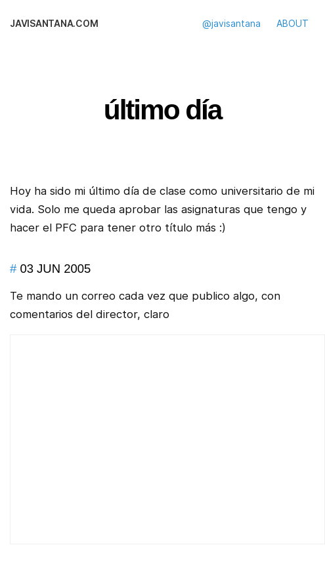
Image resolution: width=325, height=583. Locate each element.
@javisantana (231, 23)
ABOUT (292, 23)
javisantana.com (54, 23)
